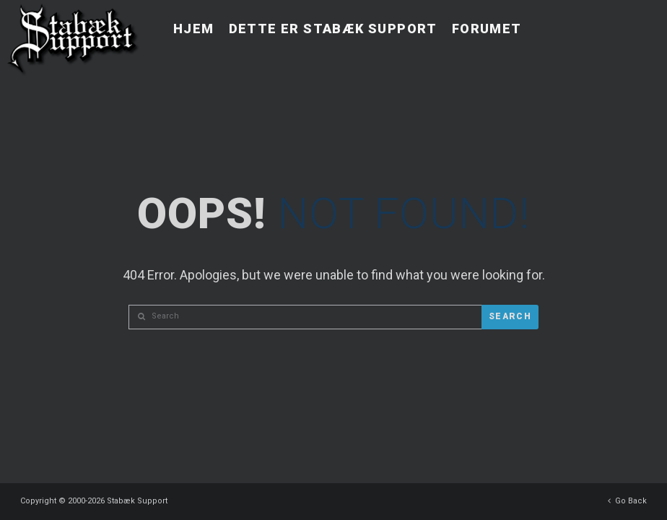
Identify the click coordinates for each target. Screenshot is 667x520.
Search (510, 316)
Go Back (627, 497)
